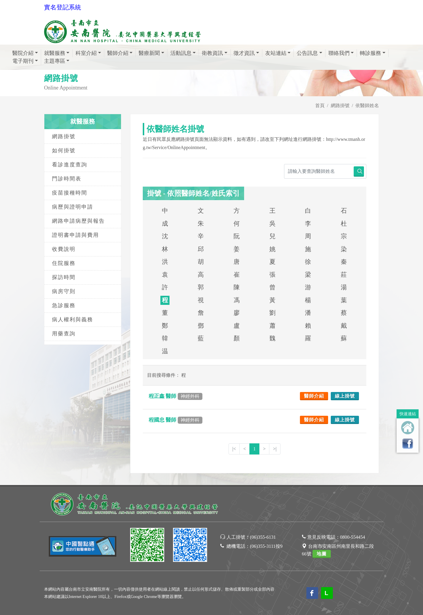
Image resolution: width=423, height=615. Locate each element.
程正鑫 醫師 (175, 396)
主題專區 (54, 61)
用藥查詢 (63, 334)
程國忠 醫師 (175, 420)
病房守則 (63, 291)
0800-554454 (352, 537)
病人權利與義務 (72, 319)
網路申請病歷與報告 (78, 221)
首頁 (320, 105)
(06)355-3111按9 (266, 546)
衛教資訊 (212, 53)
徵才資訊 (244, 53)
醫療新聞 (149, 53)
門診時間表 (66, 179)
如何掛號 (63, 150)
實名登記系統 (62, 7)
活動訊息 (181, 53)
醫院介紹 (22, 53)
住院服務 (63, 263)
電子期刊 (22, 61)
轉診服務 (370, 53)
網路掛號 (340, 105)
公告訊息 (307, 53)
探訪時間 (63, 277)
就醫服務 (54, 53)
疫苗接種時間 (69, 193)
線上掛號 (345, 395)
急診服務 (63, 305)
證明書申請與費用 (75, 235)
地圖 (322, 553)
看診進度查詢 (69, 165)
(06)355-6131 (263, 537)
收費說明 (63, 249)
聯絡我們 (339, 53)
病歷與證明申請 (72, 207)
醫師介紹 (117, 53)
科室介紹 (86, 53)
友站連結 (275, 53)
